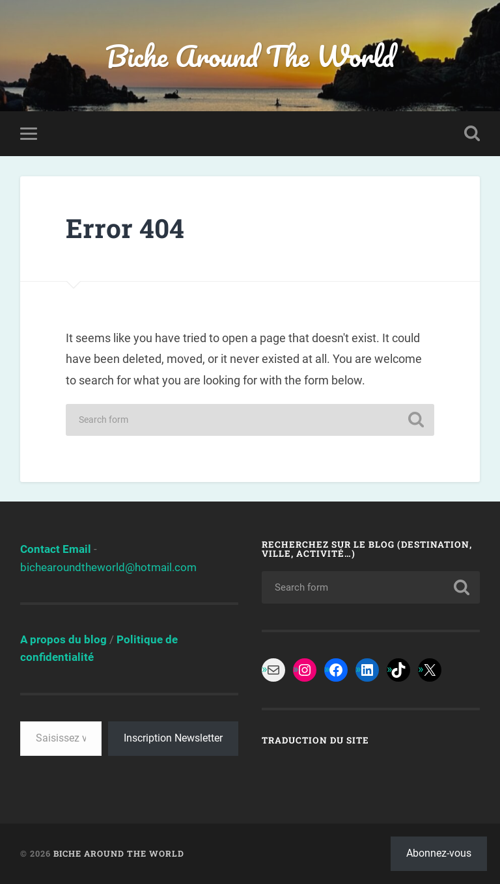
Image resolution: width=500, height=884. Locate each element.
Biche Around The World (250, 56)
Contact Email (55, 549)
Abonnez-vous (438, 853)
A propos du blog (63, 639)
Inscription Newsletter (173, 738)
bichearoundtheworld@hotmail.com (108, 567)
